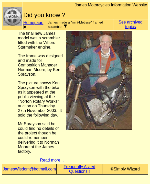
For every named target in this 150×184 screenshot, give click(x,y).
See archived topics (130, 24)
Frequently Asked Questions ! (79, 169)
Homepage (33, 22)
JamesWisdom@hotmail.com (29, 169)
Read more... (52, 160)
